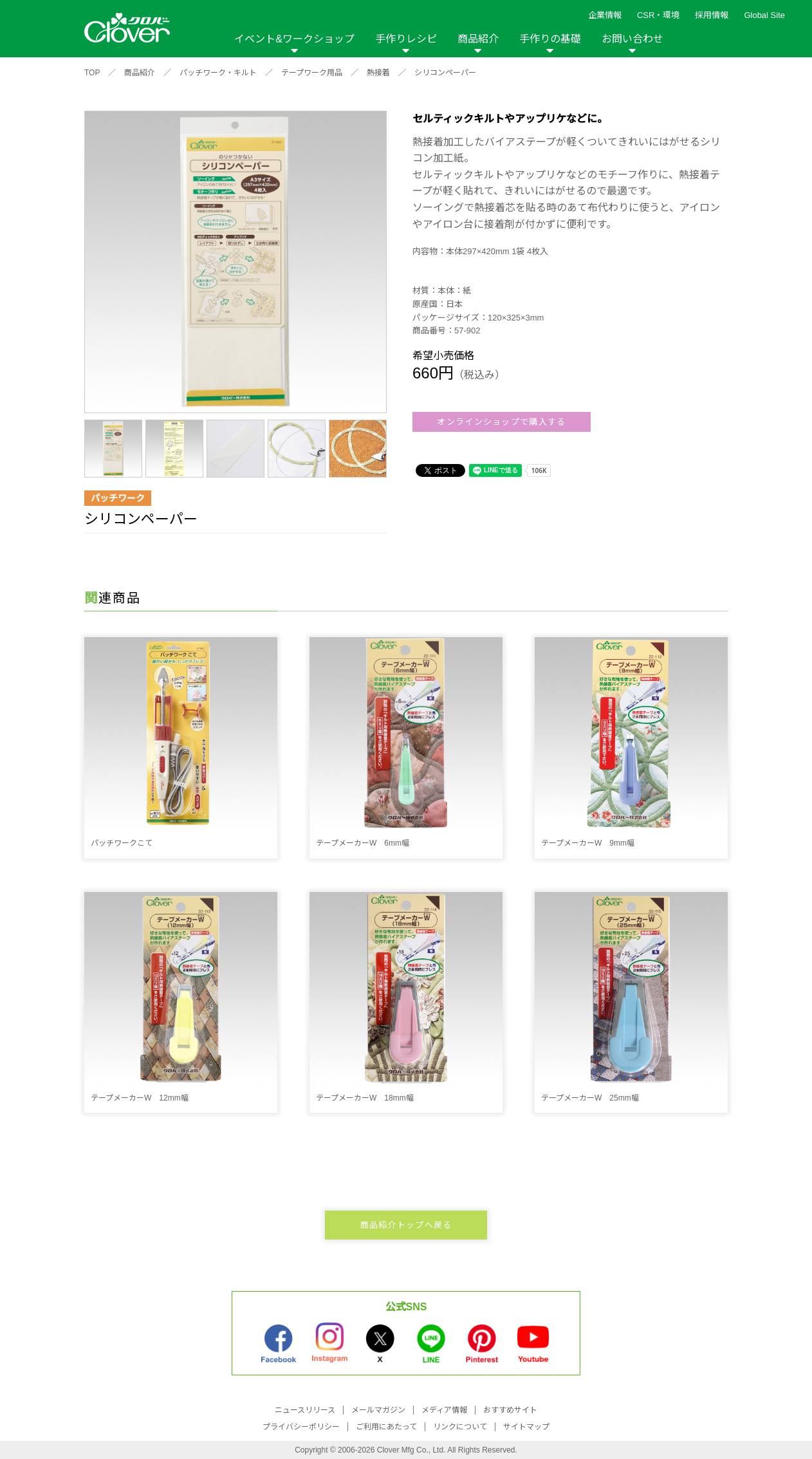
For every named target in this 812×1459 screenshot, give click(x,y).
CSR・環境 (658, 15)
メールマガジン (378, 1410)
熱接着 (378, 72)
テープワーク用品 (311, 72)
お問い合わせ (632, 38)
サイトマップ (526, 1426)
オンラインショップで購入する (501, 422)
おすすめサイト (510, 1410)
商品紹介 (478, 38)
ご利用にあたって (386, 1426)
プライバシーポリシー (301, 1426)
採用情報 (711, 15)
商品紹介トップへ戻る (406, 1225)
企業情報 (605, 15)
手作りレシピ (406, 38)
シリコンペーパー (445, 72)
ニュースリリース (305, 1410)
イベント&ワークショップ (294, 38)
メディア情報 (444, 1410)
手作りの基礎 (550, 38)
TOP (92, 72)
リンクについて (460, 1426)
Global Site (764, 15)
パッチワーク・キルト (218, 72)
